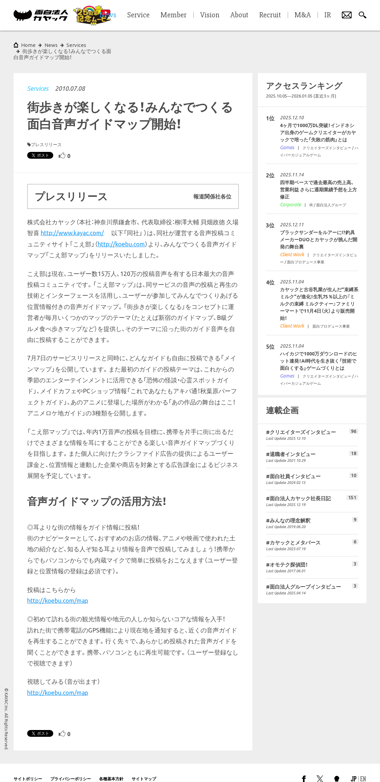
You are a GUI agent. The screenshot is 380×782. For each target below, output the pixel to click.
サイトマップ (144, 766)
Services (37, 76)
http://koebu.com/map (57, 588)
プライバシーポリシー (70, 766)
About (239, 15)
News (51, 45)
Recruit (270, 15)
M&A (302, 15)
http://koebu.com (121, 231)
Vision (210, 15)
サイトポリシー (28, 766)
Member (173, 15)
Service (138, 15)
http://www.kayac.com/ (72, 220)
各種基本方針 (111, 766)
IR (327, 15)
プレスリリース (46, 132)
